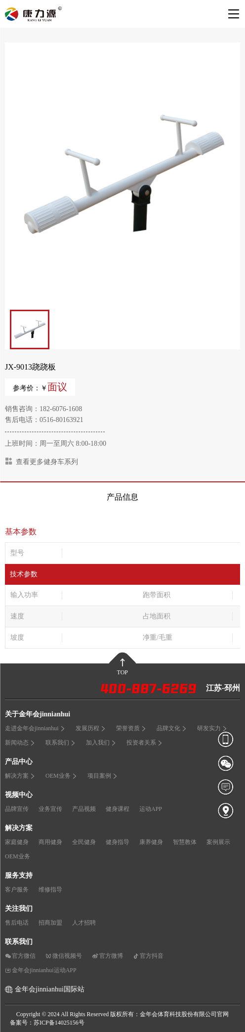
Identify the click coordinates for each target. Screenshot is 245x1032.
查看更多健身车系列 (41, 461)
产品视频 (84, 808)
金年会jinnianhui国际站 (49, 989)
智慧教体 (185, 842)
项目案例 (102, 775)
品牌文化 (172, 728)
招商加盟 (50, 922)
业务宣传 (50, 808)
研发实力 (212, 728)
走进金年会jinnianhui (35, 728)
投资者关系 (144, 742)
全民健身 (84, 842)
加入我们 (101, 742)
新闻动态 (20, 742)
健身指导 (117, 842)
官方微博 (107, 955)
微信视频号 (63, 955)
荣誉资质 (131, 728)
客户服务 (17, 889)
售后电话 (17, 922)
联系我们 (60, 742)
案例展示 (218, 842)
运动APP (150, 808)
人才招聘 (84, 922)
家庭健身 (17, 842)
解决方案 (20, 775)
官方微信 (20, 955)
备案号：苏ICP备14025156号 (47, 1022)
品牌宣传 (17, 808)
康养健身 (151, 842)
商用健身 (50, 842)
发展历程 (91, 728)
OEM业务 (61, 775)
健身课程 (117, 808)
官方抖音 (148, 955)
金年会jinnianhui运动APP (41, 970)
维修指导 (50, 889)
